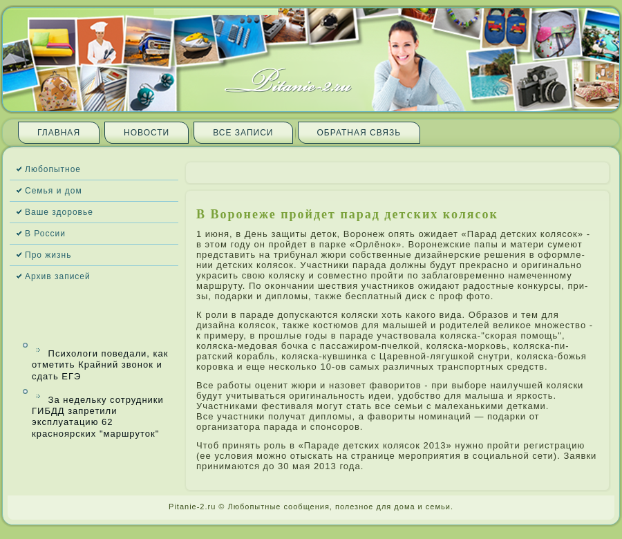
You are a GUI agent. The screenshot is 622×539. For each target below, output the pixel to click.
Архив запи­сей (58, 276)
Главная (58, 133)
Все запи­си (243, 133)
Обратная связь (359, 133)
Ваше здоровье (59, 212)
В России (45, 233)
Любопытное (53, 169)
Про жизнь (48, 255)
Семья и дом (53, 191)
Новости (146, 133)
